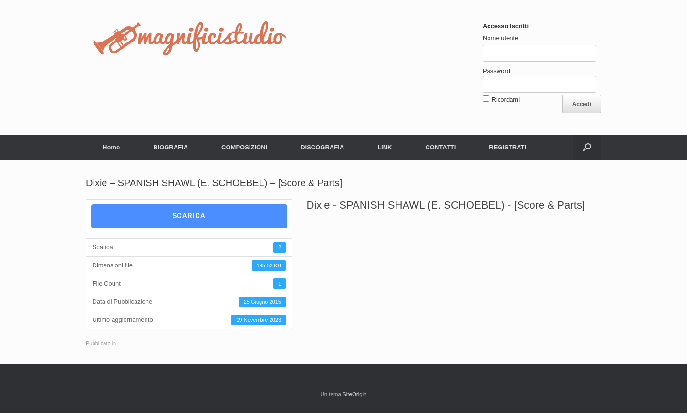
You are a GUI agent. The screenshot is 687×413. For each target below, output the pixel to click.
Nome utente (500, 38)
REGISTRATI (507, 147)
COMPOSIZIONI (244, 147)
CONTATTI (440, 147)
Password (496, 70)
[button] (587, 147)
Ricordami (506, 99)
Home (111, 147)
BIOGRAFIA (170, 147)
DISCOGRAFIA (322, 147)
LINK (384, 147)
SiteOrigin (355, 394)
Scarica (189, 216)
